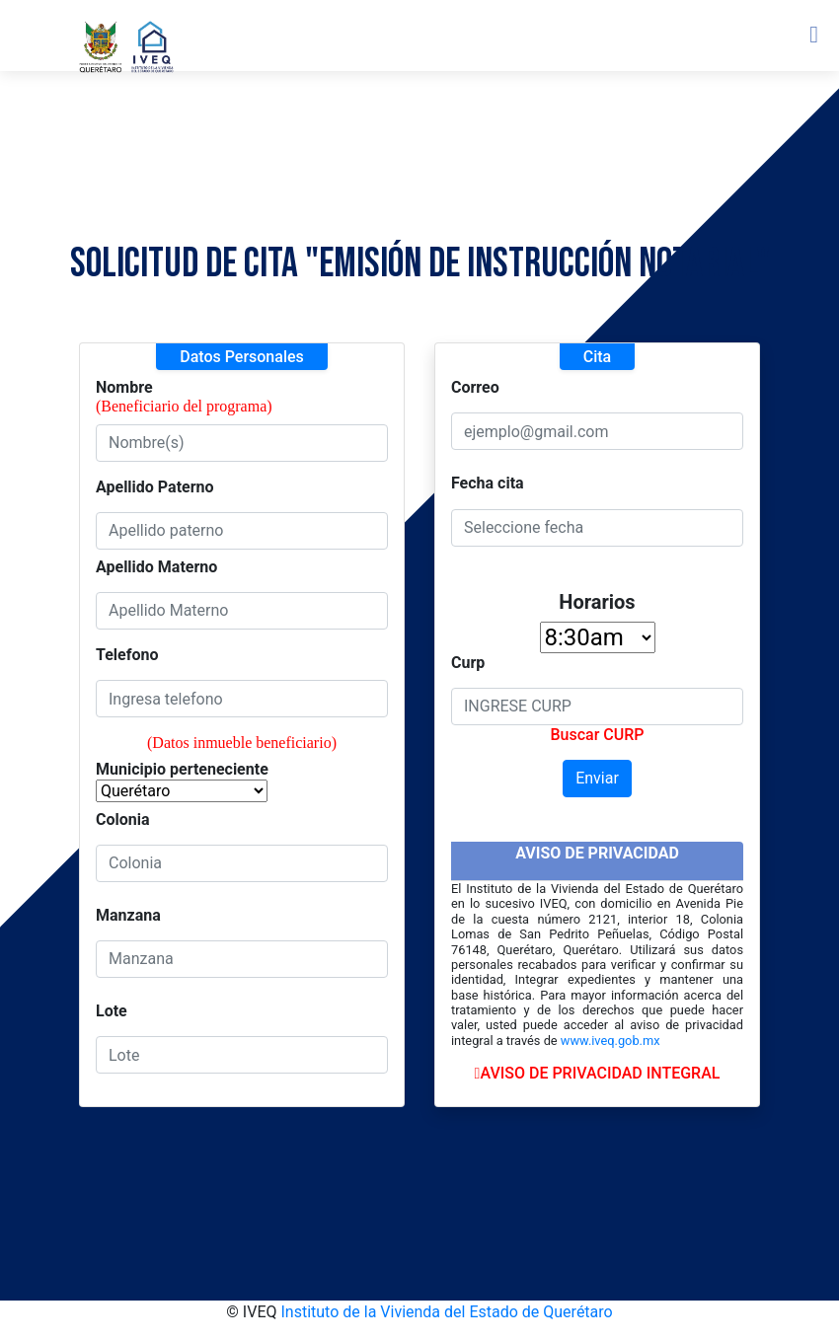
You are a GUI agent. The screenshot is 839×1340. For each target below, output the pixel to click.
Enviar (597, 778)
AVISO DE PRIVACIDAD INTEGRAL (598, 1073)
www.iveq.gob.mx (610, 1040)
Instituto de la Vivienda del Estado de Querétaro (446, 1312)
